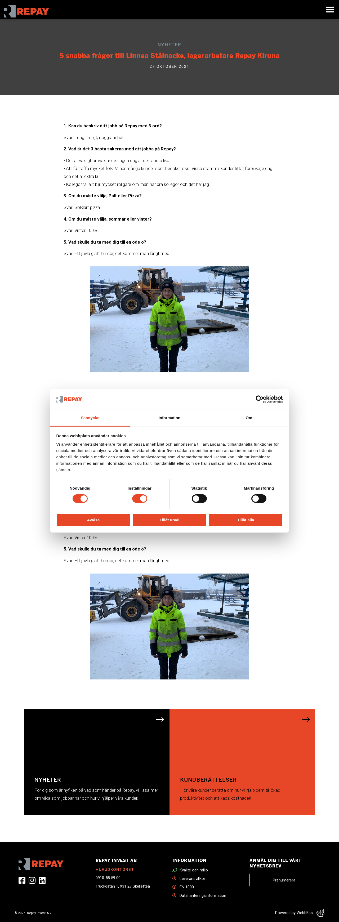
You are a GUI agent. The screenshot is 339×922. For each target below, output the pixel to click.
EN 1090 (187, 887)
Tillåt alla (245, 520)
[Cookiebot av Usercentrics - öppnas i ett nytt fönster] (260, 399)
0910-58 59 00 (108, 877)
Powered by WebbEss (299, 913)
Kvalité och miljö (194, 870)
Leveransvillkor (192, 878)
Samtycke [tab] (90, 417)
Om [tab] (249, 417)
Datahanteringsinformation (203, 895)
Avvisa (93, 520)
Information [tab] (170, 417)
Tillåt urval (170, 520)
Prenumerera (284, 880)
